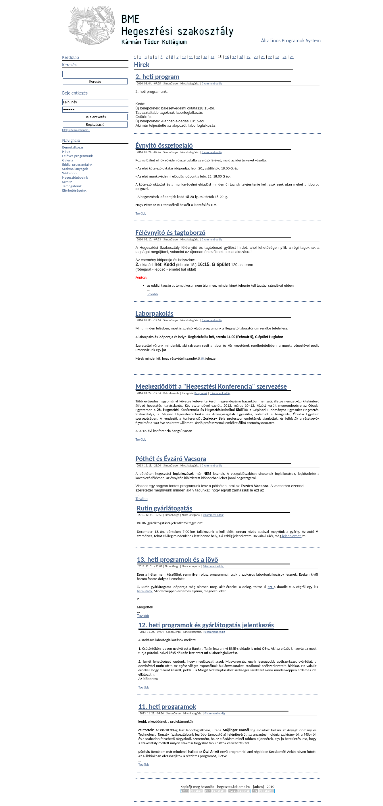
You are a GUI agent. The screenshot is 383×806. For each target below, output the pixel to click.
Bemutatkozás (73, 147)
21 (263, 57)
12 (198, 57)
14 (212, 57)
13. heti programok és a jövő (177, 559)
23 (277, 57)
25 (292, 57)
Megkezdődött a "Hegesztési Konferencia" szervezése (211, 386)
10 (184, 57)
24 (284, 57)
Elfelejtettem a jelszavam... (76, 130)
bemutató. (145, 591)
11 (191, 57)
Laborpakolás (155, 313)
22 (270, 57)
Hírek (66, 151)
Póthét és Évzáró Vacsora (171, 458)
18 (241, 57)
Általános (271, 40)
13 (205, 57)
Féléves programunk (77, 156)
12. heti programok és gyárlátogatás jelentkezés (206, 625)
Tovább (141, 213)
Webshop (69, 173)
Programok (293, 40)
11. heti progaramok (167, 706)
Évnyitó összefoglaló (164, 145)
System (313, 40)
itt (202, 358)
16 (227, 57)
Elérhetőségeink (74, 190)
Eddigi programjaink (77, 164)
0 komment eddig (212, 83)
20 (255, 57)
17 (234, 57)
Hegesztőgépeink (75, 177)
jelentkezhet (291, 536)
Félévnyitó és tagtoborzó (171, 232)
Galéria (67, 160)
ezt (271, 587)
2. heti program (158, 76)
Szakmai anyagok (75, 169)
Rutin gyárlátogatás (164, 508)
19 (248, 57)
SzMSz (67, 182)
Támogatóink (72, 186)
